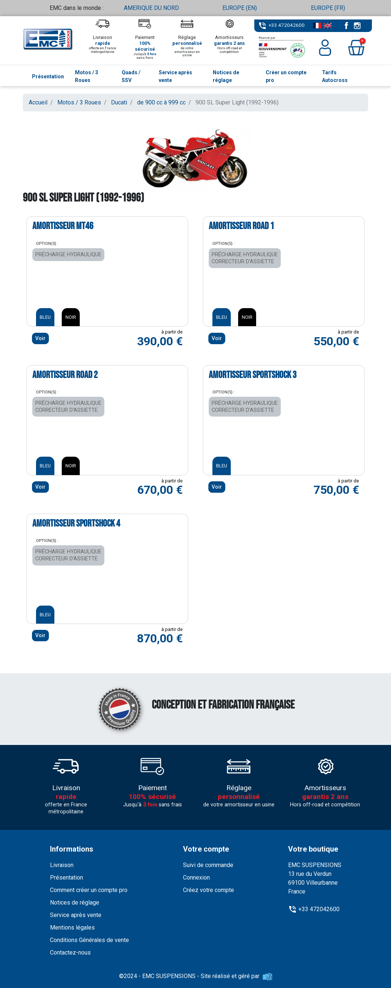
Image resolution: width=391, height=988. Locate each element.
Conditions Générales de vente (89, 940)
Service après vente (75, 915)
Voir (40, 338)
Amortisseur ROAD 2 (65, 375)
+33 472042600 (287, 25)
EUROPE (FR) (328, 7)
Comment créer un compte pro (89, 890)
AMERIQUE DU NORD (151, 7)
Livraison (61, 865)
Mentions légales (72, 927)
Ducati (119, 102)
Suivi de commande (208, 865)
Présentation (66, 877)
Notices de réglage (74, 902)
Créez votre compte (208, 890)
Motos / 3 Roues (79, 102)
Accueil (38, 102)
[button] (356, 48)
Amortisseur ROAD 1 (241, 226)
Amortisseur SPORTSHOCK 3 (253, 375)
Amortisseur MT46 (62, 226)
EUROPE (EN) (239, 7)
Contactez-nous (70, 952)
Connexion (196, 877)
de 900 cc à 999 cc (161, 102)
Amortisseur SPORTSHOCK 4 (76, 523)
